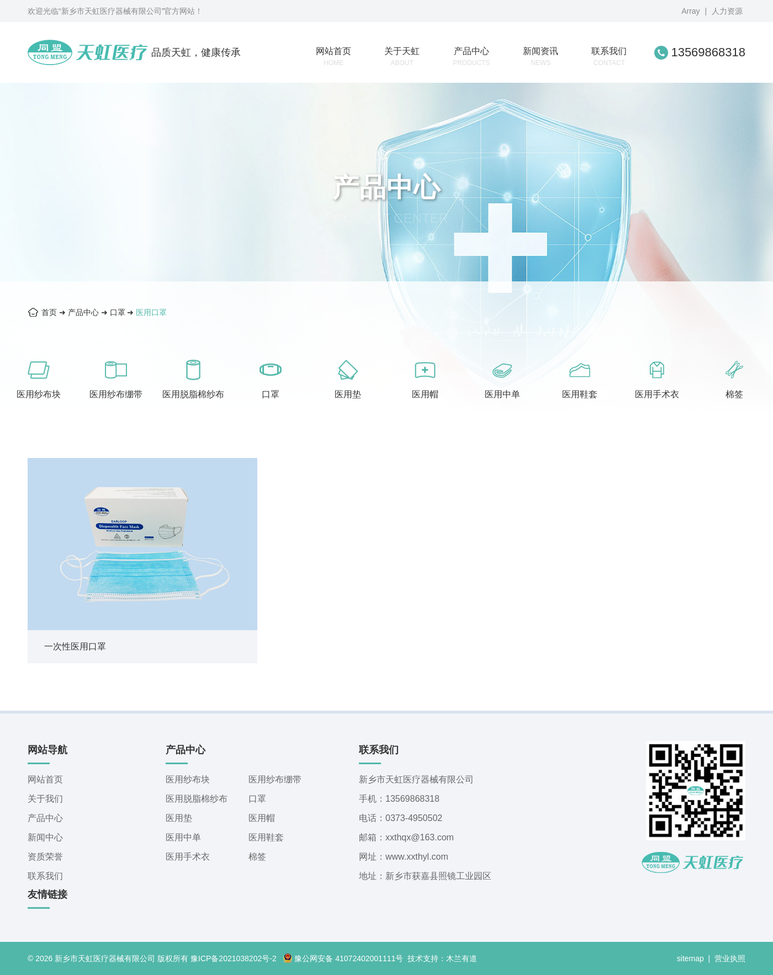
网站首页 (333, 56)
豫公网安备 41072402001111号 (343, 958)
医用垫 (348, 394)
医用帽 (425, 394)
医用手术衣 (657, 394)
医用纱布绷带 (115, 394)
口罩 (117, 312)
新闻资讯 (540, 56)
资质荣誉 (45, 856)
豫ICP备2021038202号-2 (233, 958)
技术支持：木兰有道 (442, 958)
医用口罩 (151, 312)
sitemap (690, 958)
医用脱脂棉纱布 (193, 394)
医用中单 (502, 394)
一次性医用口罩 (75, 646)
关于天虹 (402, 56)
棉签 (734, 394)
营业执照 (729, 958)
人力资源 (727, 11)
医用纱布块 (39, 394)
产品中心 (471, 56)
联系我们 (609, 56)
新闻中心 (45, 837)
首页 (49, 312)
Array (690, 11)
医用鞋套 (579, 394)
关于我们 (45, 798)
